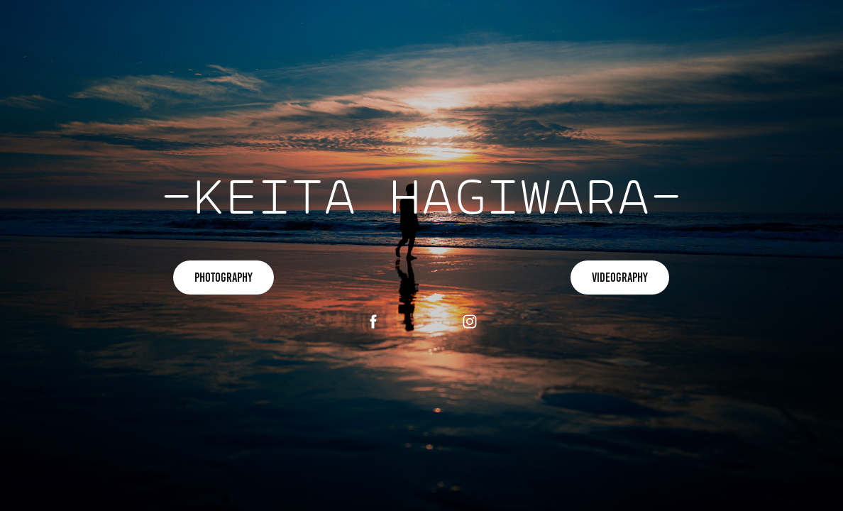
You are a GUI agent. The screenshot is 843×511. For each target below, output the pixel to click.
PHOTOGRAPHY (223, 277)
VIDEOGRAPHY (620, 277)
